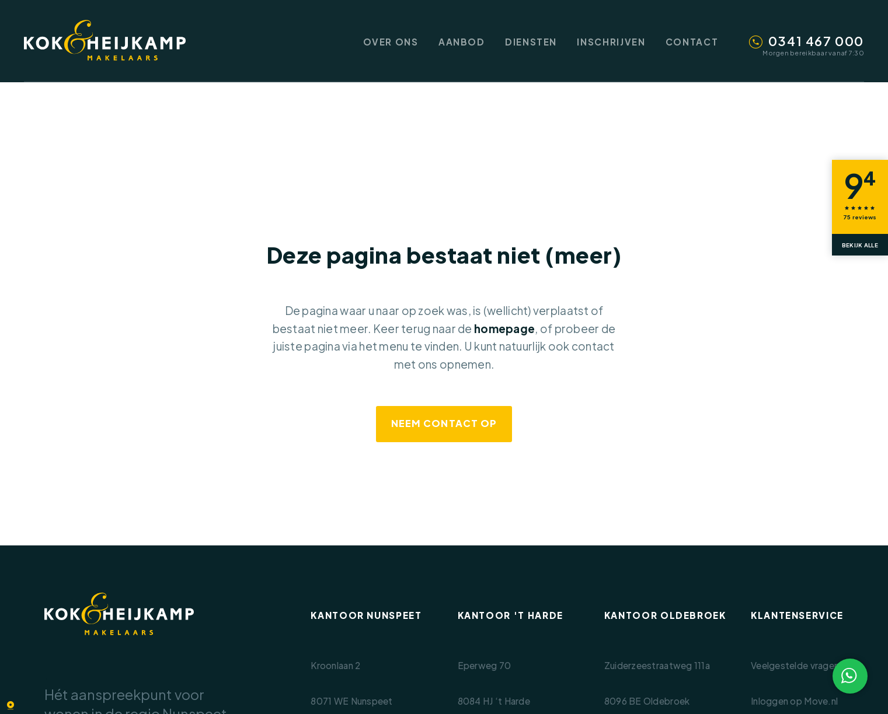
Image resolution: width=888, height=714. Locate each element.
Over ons (391, 41)
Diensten (531, 41)
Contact (692, 41)
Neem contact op (444, 423)
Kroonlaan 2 (335, 665)
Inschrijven (611, 41)
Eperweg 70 (484, 665)
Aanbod (461, 41)
